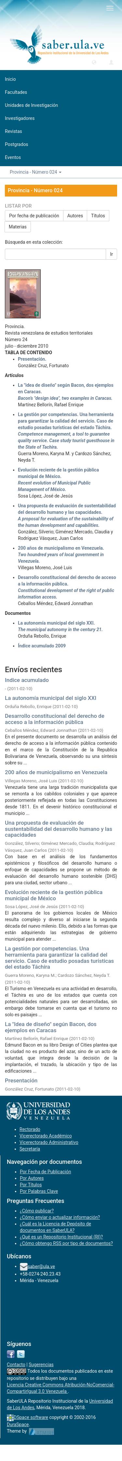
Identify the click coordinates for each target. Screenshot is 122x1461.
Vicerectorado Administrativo (49, 1142)
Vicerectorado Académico (46, 1135)
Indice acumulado (27, 680)
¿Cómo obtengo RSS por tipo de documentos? (66, 1243)
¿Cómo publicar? (37, 1210)
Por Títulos (31, 1184)
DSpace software (31, 1417)
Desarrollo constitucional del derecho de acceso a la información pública (54, 719)
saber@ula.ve (41, 1266)
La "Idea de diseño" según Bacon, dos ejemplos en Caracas (51, 1027)
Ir (111, 254)
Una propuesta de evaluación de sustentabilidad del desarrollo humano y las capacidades (58, 828)
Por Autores (32, 1178)
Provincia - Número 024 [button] (35, 172)
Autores (75, 215)
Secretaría (30, 1148)
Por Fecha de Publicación (45, 1171)
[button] (94, 61)
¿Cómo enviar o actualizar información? (60, 1217)
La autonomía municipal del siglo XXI (50, 698)
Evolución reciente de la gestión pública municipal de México (53, 895)
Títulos (98, 215)
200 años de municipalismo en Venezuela (56, 772)
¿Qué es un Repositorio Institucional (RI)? (61, 1236)
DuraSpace (18, 1424)
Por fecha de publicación (34, 215)
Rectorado (30, 1129)
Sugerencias (41, 1364)
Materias (18, 226)
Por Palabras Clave (39, 1191)
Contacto (16, 1364)
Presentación (21, 1080)
